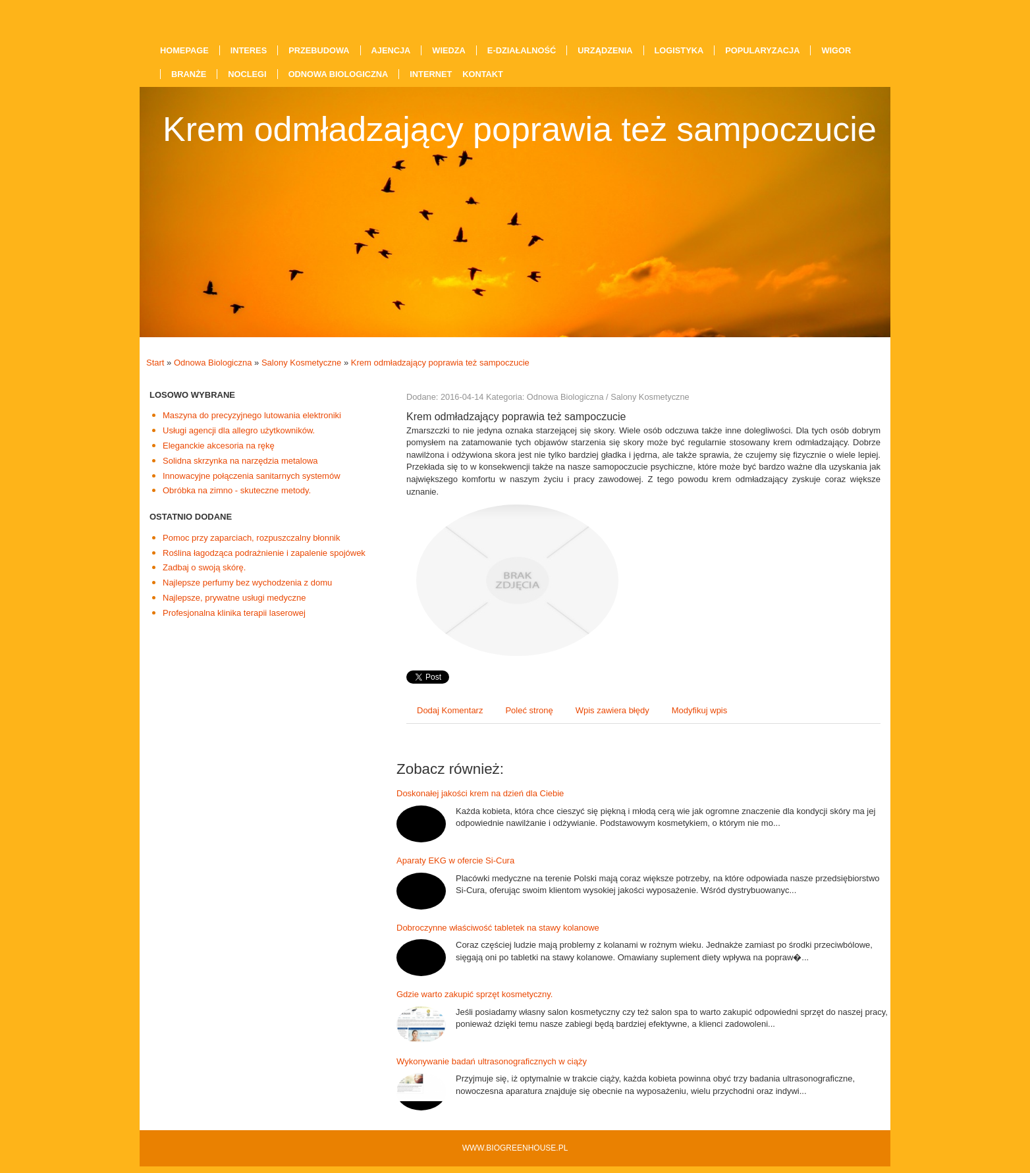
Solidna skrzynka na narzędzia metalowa (240, 461)
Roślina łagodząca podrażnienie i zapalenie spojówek (264, 553)
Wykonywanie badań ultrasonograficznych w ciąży (491, 1061)
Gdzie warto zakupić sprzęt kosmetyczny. (474, 994)
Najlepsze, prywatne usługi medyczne (234, 598)
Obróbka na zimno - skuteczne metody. (237, 490)
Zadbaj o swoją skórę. (204, 567)
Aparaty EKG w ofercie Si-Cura (455, 860)
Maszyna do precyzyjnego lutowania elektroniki (252, 415)
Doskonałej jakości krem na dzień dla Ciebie (480, 793)
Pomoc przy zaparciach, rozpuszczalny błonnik (251, 538)
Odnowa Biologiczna (213, 363)
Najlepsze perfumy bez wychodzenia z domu (247, 582)
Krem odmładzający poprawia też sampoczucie (440, 363)
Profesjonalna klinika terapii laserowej (234, 613)
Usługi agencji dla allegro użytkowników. (239, 430)
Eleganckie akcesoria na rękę (219, 445)
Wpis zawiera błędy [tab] (612, 710)
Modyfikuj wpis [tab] (700, 710)
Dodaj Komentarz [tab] (450, 710)
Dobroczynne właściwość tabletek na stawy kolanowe (497, 928)
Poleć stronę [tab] (529, 710)
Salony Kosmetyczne (301, 363)
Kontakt (482, 74)
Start (155, 363)
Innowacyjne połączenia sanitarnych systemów (251, 476)
